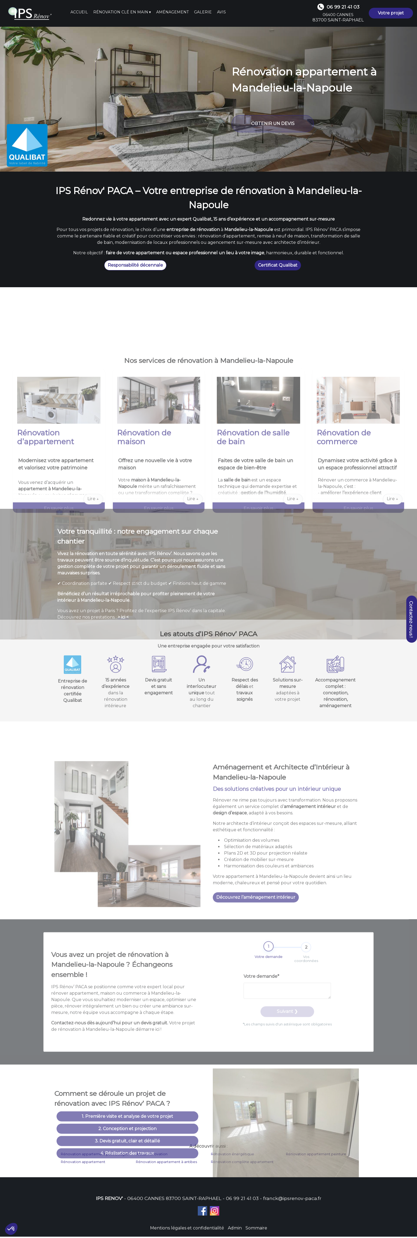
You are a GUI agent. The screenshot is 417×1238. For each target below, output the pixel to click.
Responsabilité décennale (135, 265)
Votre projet (391, 13)
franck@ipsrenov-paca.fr (292, 1199)
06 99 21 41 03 (242, 1199)
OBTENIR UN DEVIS (273, 123)
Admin (235, 1229)
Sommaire (256, 1229)
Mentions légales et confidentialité (187, 1229)
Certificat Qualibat (277, 265)
